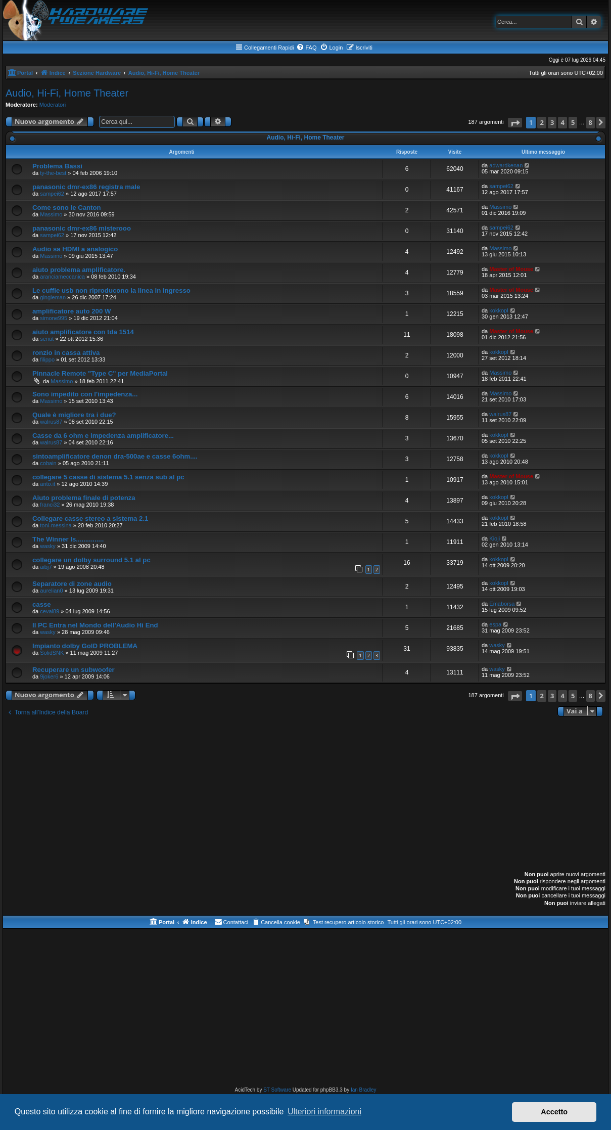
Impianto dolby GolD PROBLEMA (84, 646)
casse (41, 604)
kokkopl (498, 310)
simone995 (53, 318)
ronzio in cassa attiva (66, 352)
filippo (47, 359)
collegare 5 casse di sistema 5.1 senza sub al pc (108, 477)
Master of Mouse (511, 269)
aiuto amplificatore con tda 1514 (83, 332)
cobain (48, 463)
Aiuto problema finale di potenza (83, 498)
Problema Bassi (57, 166)
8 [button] (590, 122)
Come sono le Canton (66, 207)
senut (47, 339)
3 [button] (552, 122)
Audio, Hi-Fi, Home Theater (67, 93)
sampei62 (52, 194)
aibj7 (46, 567)
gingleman (53, 297)
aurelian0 (51, 590)
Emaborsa (501, 604)
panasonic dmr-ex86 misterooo (81, 228)
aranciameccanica (62, 277)
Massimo (51, 214)
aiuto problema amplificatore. (78, 270)
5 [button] (573, 122)
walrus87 (51, 422)
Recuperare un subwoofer (73, 669)
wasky (48, 546)
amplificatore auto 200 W (71, 311)
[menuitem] (306, 47)
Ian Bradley (364, 1090)
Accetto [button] (554, 1112)
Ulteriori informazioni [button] (324, 1111)
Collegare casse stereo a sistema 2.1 (90, 518)
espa (495, 624)
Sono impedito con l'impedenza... (84, 394)
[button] (515, 122)
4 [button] (562, 122)
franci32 (50, 505)
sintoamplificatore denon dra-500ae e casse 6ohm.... (115, 456)
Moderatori (52, 105)
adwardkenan (506, 165)
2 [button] (541, 122)
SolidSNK (52, 653)
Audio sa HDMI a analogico (75, 249)
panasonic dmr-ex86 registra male (86, 187)
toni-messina (55, 525)
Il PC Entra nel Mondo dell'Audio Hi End (95, 625)
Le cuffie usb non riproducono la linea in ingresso (111, 290)
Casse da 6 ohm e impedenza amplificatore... (103, 435)
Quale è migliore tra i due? (74, 415)
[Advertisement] (305, 795)
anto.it (47, 484)
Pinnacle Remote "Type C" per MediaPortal (100, 373)
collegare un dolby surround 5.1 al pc (91, 560)
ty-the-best (53, 173)
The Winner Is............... (68, 539)
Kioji (494, 538)
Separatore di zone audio (72, 583)
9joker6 (49, 676)
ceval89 (49, 611)
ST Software (277, 1090)
